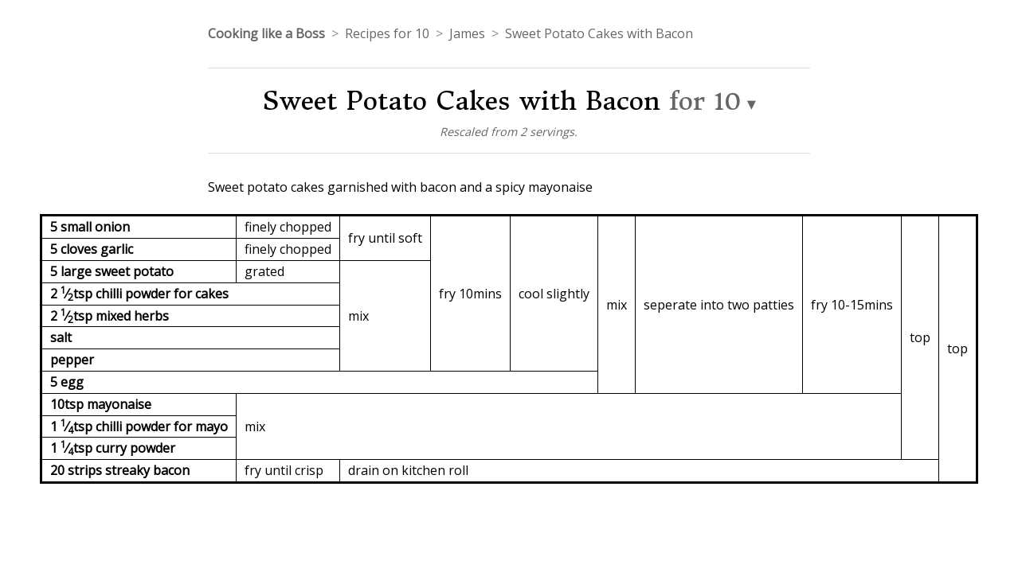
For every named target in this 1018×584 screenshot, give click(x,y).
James (467, 33)
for (705, 101)
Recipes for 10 (387, 33)
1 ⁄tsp (73, 426)
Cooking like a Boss (266, 33)
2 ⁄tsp (73, 293)
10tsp (68, 404)
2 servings (547, 131)
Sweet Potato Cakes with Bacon (599, 33)
